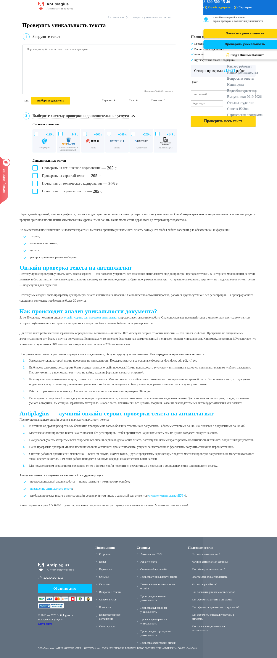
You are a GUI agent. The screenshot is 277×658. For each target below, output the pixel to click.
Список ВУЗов (107, 599)
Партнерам (105, 569)
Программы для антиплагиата (209, 576)
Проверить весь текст (223, 121)
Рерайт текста (148, 561)
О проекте (105, 554)
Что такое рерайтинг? (204, 584)
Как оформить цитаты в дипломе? (212, 599)
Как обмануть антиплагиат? (208, 569)
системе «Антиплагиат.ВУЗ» (166, 495)
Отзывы (104, 576)
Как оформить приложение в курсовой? (215, 607)
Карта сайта (45, 623)
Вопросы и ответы (110, 592)
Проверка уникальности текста (158, 576)
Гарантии (104, 584)
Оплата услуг (107, 626)
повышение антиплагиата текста (51, 488)
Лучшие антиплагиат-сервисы (210, 561)
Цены (102, 561)
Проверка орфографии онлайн (158, 642)
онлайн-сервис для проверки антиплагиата (91, 317)
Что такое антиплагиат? (206, 554)
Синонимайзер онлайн (153, 569)
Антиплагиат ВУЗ (150, 554)
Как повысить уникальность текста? (213, 592)
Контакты (105, 607)
